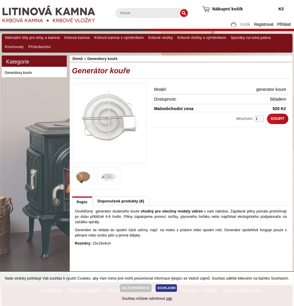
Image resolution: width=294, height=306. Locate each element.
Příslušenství (39, 47)
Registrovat (263, 24)
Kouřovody (14, 47)
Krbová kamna (77, 37)
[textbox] (152, 13)
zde (169, 299)
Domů (234, 24)
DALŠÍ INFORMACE (136, 288)
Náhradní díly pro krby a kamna (32, 37)
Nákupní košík (227, 8)
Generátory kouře (18, 73)
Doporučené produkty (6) (121, 201)
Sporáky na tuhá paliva (251, 37)
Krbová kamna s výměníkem (119, 37)
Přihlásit (283, 24)
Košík (245, 24)
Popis (82, 202)
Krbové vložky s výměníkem (201, 37)
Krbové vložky (160, 37)
